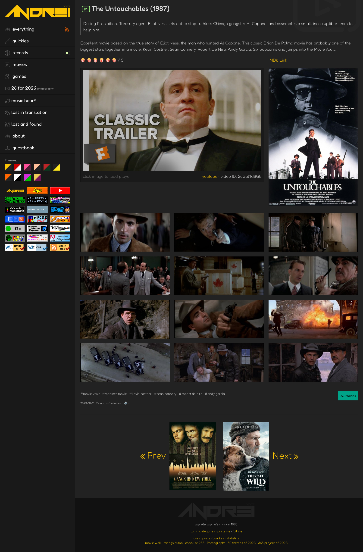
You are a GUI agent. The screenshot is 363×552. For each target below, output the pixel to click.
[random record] (68, 52)
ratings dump (173, 543)
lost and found (23, 124)
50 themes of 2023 (242, 543)
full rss (237, 531)
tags (194, 531)
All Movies (348, 396)
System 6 (19, 179)
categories (207, 531)
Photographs (216, 543)
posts (206, 538)
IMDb (278, 59)
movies (16, 65)
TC (39, 179)
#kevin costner (140, 394)
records (16, 53)
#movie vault (90, 394)
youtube (209, 176)
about (15, 136)
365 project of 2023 (273, 543)
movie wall (153, 543)
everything (19, 29)
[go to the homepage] (37, 17)
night (10, 169)
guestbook (19, 148)
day (19, 169)
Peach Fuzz (39, 169)
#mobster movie (114, 394)
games (15, 76)
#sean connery (165, 394)
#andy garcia (215, 394)
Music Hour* (20, 101)
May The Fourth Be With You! (58, 169)
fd (29, 169)
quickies (17, 41)
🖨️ (126, 403)
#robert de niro (190, 394)
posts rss (223, 531)
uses (197, 538)
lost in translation (26, 112)
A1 (29, 179)
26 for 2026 (29, 88)
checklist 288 (194, 543)
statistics (232, 538)
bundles (218, 538)
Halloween (10, 179)
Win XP (66, 167)
